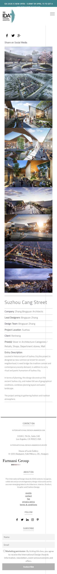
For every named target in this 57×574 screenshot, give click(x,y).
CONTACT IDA (29, 423)
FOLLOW (28, 512)
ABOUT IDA (28, 472)
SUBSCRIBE (28, 528)
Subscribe (28, 566)
